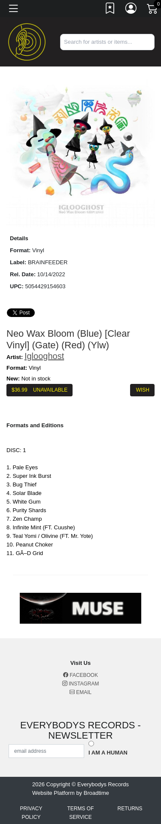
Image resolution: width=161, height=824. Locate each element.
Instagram (80, 684)
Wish (142, 390)
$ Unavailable (39, 390)
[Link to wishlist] (110, 9)
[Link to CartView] (153, 8)
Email (80, 692)
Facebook (80, 675)
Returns (129, 809)
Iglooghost (44, 356)
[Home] (26, 41)
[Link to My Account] (131, 9)
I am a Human (108, 752)
